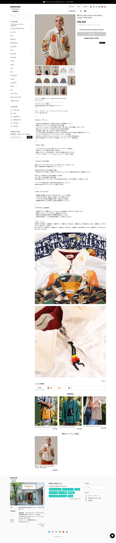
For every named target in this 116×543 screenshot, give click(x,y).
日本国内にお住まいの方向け (91, 38)
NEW (11, 36)
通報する (103, 381)
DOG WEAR (13, 83)
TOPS (11, 50)
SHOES (12, 64)
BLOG (78, 6)
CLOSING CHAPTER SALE (17, 28)
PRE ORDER (13, 46)
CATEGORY (73, 11)
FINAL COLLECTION (15, 97)
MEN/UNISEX (13, 43)
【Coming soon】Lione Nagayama (16, 25)
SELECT (12, 86)
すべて (39, 388)
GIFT (11, 90)
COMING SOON (14, 101)
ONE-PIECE (13, 57)
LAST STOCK (13, 93)
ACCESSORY (13, 75)
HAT (11, 68)
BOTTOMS (13, 54)
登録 (29, 137)
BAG (11, 72)
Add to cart (91, 34)
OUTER (12, 61)
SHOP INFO (71, 6)
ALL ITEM (13, 32)
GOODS (12, 79)
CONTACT (85, 6)
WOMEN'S (13, 39)
